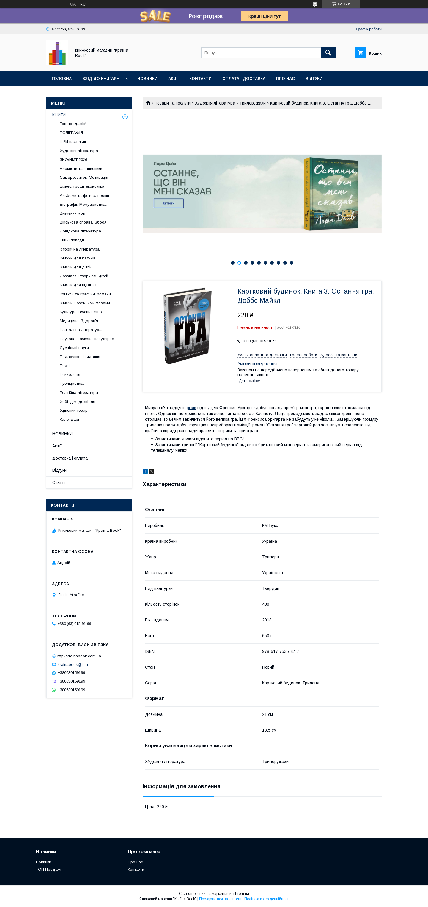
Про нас (285, 78)
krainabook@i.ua (73, 664)
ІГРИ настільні (73, 141)
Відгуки (314, 78)
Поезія (66, 365)
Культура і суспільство (81, 312)
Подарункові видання (80, 356)
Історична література (80, 249)
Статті (58, 482)
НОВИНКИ (62, 433)
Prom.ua (242, 894)
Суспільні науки (74, 348)
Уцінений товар (74, 410)
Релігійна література (79, 392)
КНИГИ (59, 115)
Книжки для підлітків (78, 285)
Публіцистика (72, 383)
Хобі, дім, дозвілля (77, 401)
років (191, 407)
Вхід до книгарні (101, 78)
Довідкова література (80, 231)
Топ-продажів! (73, 123)
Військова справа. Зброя (83, 222)
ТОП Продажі (48, 869)
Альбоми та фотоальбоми (84, 195)
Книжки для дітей (76, 267)
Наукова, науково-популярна (87, 339)
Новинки (147, 78)
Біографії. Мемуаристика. (83, 204)
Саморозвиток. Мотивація (84, 177)
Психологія (70, 374)
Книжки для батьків (77, 258)
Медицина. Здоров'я (79, 321)
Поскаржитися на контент (220, 899)
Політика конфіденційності (266, 899)
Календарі (69, 419)
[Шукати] (328, 52)
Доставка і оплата (70, 458)
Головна (62, 78)
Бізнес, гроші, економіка (82, 186)
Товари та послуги (173, 103)
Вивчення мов (72, 213)
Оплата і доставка (243, 78)
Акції (173, 78)
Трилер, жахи (252, 103)
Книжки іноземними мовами (85, 303)
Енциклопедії (72, 240)
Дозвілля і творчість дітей (84, 276)
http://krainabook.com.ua (79, 656)
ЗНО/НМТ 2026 (73, 159)
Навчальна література (81, 329)
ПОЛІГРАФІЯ (71, 132)
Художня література (215, 103)
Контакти (200, 78)
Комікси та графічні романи (85, 294)
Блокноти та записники (81, 168)
